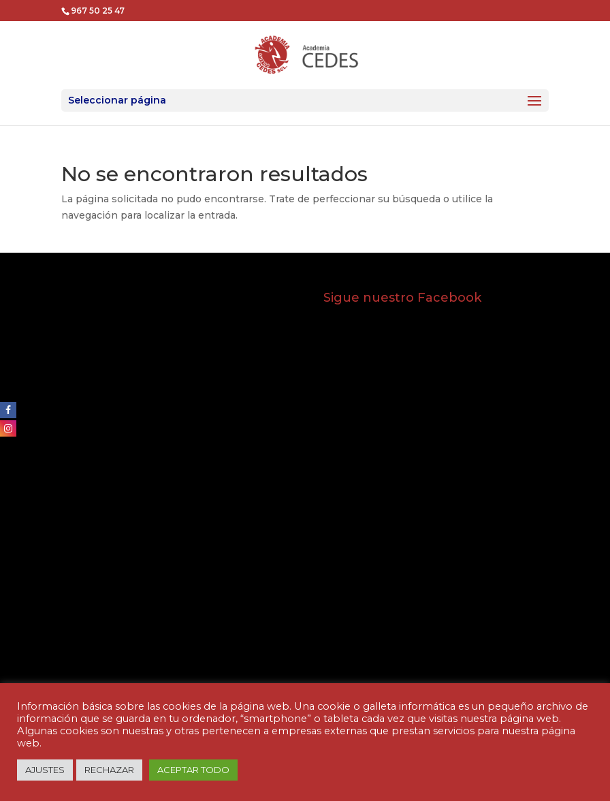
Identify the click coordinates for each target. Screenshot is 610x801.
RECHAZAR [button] (109, 769)
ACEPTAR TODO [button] (193, 769)
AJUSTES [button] (45, 769)
